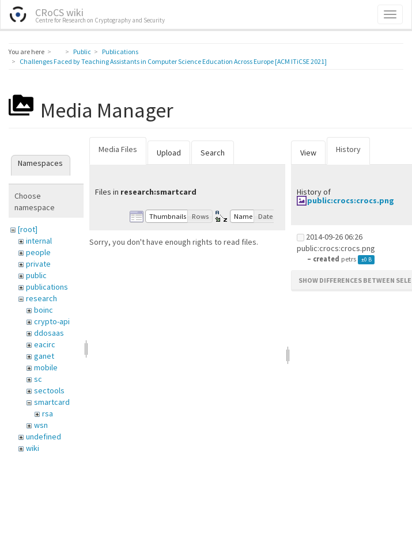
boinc (43, 310)
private (38, 264)
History (348, 149)
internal (39, 241)
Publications (120, 51)
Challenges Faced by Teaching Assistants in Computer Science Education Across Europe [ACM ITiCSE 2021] (173, 61)
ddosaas (49, 333)
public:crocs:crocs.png (350, 200)
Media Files (118, 149)
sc (38, 379)
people (38, 252)
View (308, 152)
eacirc (44, 344)
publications (47, 287)
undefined (43, 436)
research (41, 298)
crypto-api (52, 321)
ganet (44, 356)
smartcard (52, 402)
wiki (32, 448)
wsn (41, 425)
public (36, 275)
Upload (169, 152)
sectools (49, 390)
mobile (46, 367)
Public (82, 51)
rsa (47, 413)
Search (213, 152)
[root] (27, 229)
